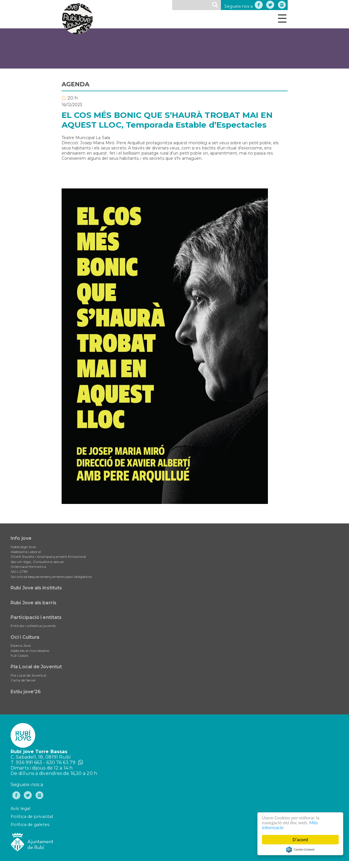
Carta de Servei (23, 680)
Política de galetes (30, 824)
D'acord (300, 840)
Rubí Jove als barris (33, 602)
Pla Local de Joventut (36, 666)
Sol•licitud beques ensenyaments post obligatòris (51, 576)
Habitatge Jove (23, 547)
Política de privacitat (32, 816)
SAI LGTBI (19, 571)
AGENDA (76, 84)
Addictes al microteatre (30, 650)
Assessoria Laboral (26, 552)
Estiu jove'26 (26, 691)
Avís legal (20, 808)
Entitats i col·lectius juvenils (33, 626)
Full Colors (19, 655)
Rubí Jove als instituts (36, 588)
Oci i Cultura (25, 637)
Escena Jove (21, 645)
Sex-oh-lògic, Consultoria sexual (37, 562)
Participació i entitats (36, 617)
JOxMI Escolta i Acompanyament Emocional (48, 556)
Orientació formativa (28, 566)
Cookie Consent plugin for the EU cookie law (300, 849)
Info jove (21, 538)
